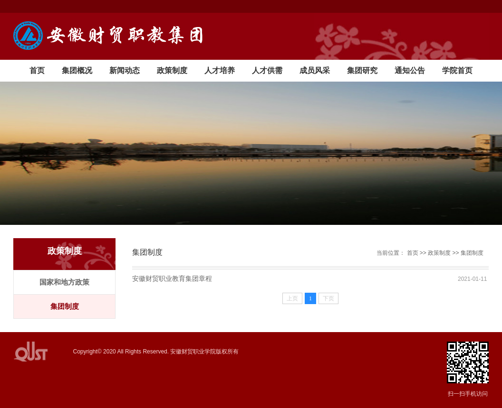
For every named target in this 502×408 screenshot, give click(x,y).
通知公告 (410, 70)
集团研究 (362, 70)
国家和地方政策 (64, 282)
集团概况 (77, 70)
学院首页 (457, 70)
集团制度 (64, 306)
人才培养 (219, 70)
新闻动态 (124, 70)
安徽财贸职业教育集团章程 (172, 278)
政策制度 (172, 70)
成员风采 (314, 70)
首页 (37, 70)
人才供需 (267, 70)
